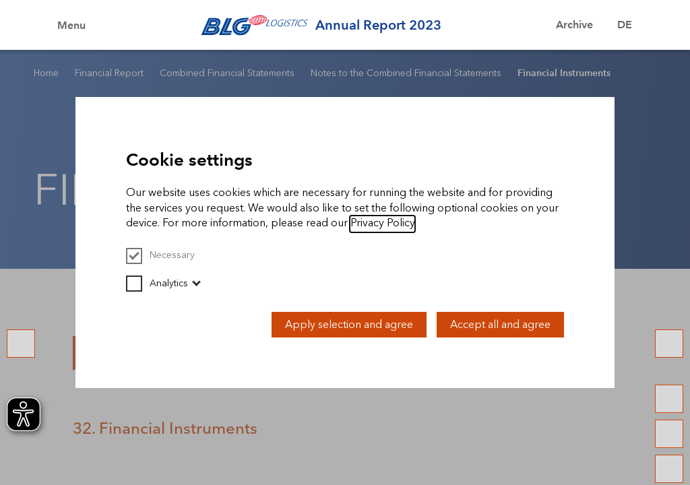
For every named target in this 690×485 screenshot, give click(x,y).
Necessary (160, 255)
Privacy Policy (382, 222)
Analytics (157, 283)
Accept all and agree (500, 324)
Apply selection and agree (349, 324)
